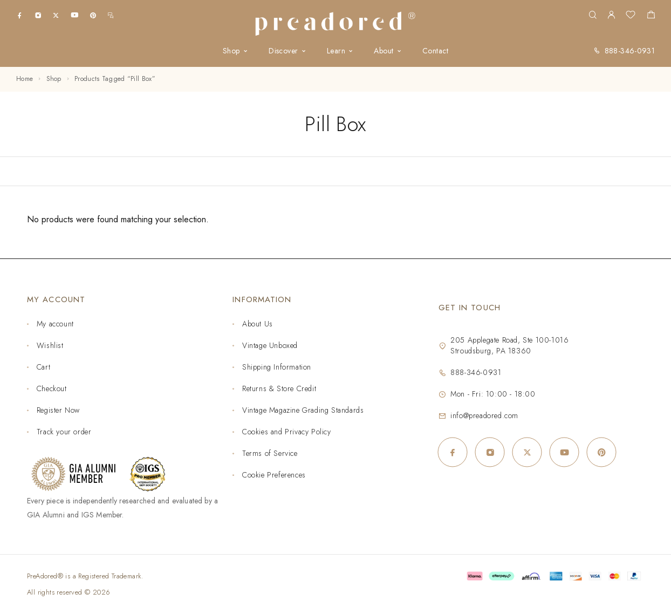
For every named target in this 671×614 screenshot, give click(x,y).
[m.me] (110, 15)
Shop (231, 51)
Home (24, 79)
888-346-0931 (630, 50)
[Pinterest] (93, 15)
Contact (435, 51)
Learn (336, 51)
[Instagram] (38, 15)
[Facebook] (19, 15)
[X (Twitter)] (55, 15)
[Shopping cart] (651, 16)
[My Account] (611, 15)
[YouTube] (74, 15)
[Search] (592, 15)
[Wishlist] (630, 16)
